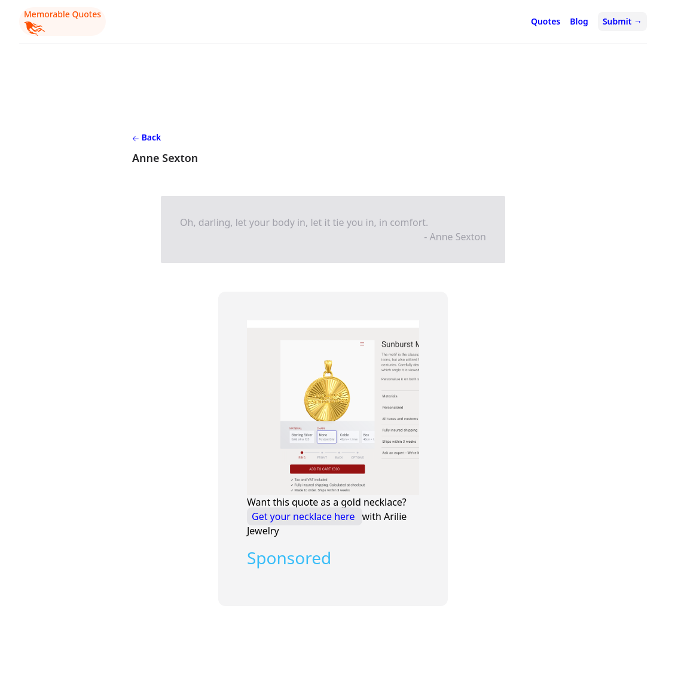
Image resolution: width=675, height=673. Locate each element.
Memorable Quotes (62, 22)
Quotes (545, 21)
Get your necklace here (305, 516)
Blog (579, 21)
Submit (622, 21)
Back (146, 137)
